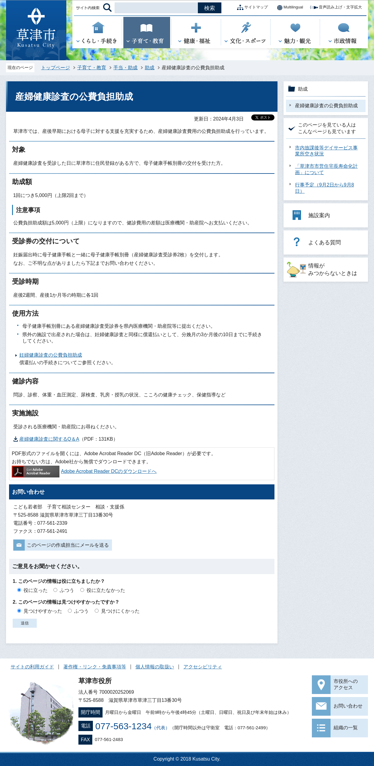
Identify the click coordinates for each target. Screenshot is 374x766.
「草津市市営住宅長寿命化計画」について (326, 169)
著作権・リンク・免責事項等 (94, 666)
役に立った (36, 590)
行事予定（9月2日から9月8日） (324, 188)
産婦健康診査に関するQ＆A (49, 439)
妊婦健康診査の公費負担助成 (50, 355)
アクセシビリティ (202, 666)
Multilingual (288, 7)
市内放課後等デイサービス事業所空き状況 (326, 151)
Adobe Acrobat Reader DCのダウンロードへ (84, 471)
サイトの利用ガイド (32, 666)
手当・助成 (125, 67)
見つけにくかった (120, 611)
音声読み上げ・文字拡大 (335, 7)
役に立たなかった (106, 590)
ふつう (67, 590)
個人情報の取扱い (154, 666)
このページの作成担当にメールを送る (68, 545)
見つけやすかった (43, 611)
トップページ (55, 67)
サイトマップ (251, 7)
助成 (149, 67)
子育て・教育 (91, 67)
